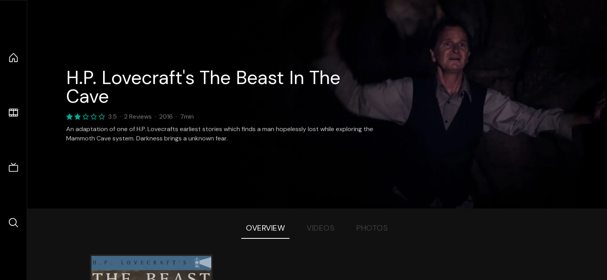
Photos (372, 228)
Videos (321, 228)
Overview (265, 228)
